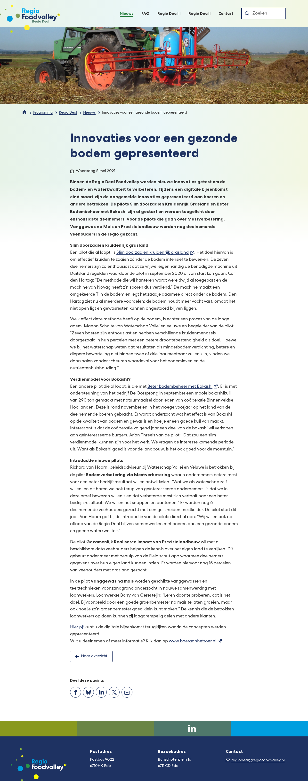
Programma (43, 113)
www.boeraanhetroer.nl (195, 641)
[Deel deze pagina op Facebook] (75, 692)
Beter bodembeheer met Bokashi (182, 387)
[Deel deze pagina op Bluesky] (88, 692)
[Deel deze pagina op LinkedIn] (101, 692)
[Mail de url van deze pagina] (127, 692)
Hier (77, 627)
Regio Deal (68, 113)
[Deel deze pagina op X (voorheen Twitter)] (114, 692)
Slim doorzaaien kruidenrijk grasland (155, 253)
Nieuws (89, 113)
